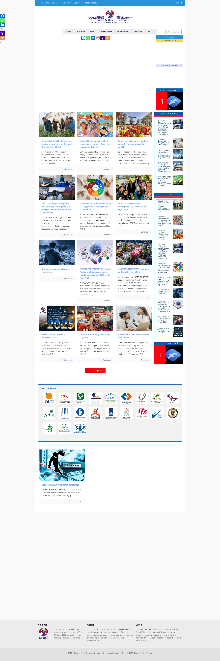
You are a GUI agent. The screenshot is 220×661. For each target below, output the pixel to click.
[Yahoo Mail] (102, 38)
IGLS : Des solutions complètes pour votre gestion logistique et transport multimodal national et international (56, 208)
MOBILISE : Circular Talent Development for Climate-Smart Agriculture (132, 206)
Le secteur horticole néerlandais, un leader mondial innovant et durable (133, 144)
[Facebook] (83, 38)
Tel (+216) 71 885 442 (49, 3)
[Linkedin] (93, 38)
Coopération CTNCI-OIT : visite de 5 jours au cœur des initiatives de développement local (56, 144)
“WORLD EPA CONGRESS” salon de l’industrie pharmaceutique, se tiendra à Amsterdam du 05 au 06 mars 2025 (95, 273)
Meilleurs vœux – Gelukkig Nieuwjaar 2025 (53, 336)
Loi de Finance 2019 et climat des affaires (60, 484)
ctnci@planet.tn (90, 3)
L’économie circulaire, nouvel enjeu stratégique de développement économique (95, 206)
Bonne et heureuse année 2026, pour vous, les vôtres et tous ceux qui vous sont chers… (95, 144)
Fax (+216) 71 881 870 (71, 3)
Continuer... (68, 169)
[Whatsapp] (88, 38)
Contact (179, 3)
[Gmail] (98, 38)
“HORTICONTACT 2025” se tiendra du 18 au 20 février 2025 (133, 271)
